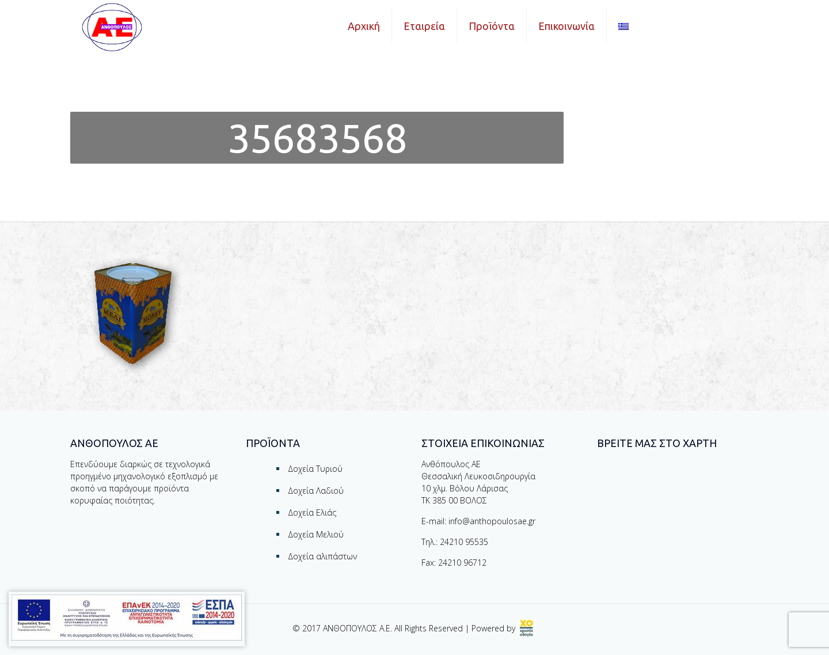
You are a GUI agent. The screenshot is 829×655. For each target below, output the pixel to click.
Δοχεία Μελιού (316, 534)
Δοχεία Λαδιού (316, 490)
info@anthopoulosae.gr (491, 521)
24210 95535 (464, 541)
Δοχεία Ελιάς (312, 512)
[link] (527, 628)
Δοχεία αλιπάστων (322, 556)
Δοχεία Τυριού (315, 468)
